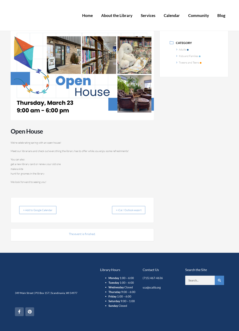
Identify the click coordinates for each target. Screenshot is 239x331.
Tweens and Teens (188, 62)
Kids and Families (188, 56)
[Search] (219, 278)
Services (148, 15)
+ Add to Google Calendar (40, 210)
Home (87, 15)
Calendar (172, 15)
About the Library (116, 15)
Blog (221, 15)
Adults (182, 49)
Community (198, 15)
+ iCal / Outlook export (126, 210)
